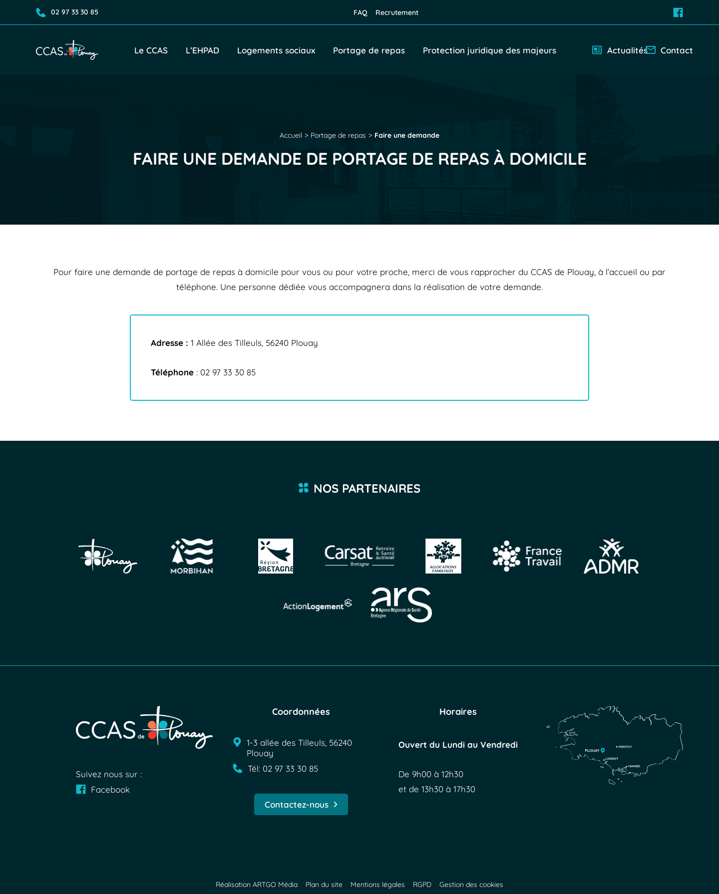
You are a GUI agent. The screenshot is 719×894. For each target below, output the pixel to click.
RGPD (422, 884)
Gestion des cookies (471, 884)
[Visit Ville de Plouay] (108, 556)
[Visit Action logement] (318, 605)
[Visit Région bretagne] (276, 556)
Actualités (615, 50)
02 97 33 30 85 (67, 12)
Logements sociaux (276, 50)
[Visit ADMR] (611, 556)
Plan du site (324, 884)
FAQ (360, 12)
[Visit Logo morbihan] (192, 556)
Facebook (103, 789)
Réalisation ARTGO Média (257, 884)
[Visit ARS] (401, 605)
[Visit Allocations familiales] (443, 556)
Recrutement (396, 12)
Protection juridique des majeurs (489, 50)
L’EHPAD (202, 50)
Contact (664, 50)
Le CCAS (151, 50)
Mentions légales (378, 884)
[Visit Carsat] (359, 556)
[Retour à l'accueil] (67, 49)
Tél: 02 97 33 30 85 (275, 768)
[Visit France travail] (527, 556)
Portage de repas (369, 50)
